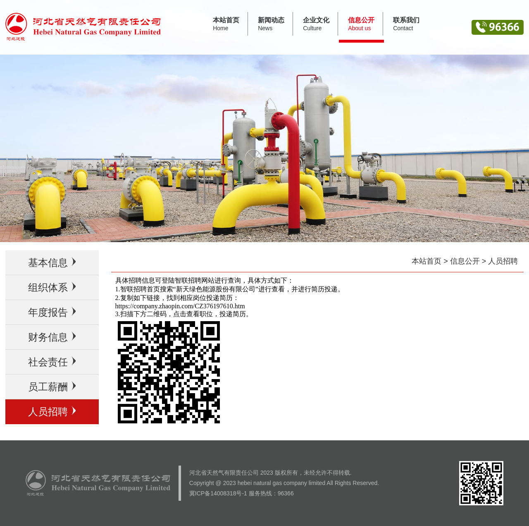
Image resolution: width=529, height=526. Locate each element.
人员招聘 (52, 411)
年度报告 (52, 312)
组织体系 (52, 287)
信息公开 (465, 261)
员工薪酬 (52, 386)
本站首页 (426, 261)
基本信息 (52, 262)
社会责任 (52, 361)
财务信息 (52, 337)
